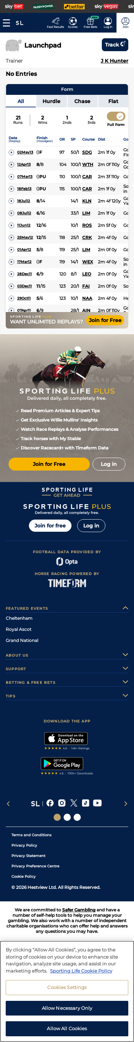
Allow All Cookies (67, 1031)
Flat (113, 101)
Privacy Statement (28, 855)
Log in (91, 525)
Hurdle (51, 101)
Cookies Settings (66, 990)
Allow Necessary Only (67, 1011)
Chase (82, 101)
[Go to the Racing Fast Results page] (55, 23)
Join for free (50, 525)
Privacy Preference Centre (35, 866)
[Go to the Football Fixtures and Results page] (72, 23)
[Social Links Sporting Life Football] (77, 817)
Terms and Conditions (31, 835)
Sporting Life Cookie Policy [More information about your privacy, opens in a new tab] (81, 974)
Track (115, 45)
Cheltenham (19, 618)
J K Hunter (114, 61)
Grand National (22, 640)
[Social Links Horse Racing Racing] (67, 817)
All (21, 101)
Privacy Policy (24, 845)
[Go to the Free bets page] (90, 23)
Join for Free (105, 320)
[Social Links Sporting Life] (57, 817)
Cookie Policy (23, 876)
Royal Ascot (18, 629)
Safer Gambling (78, 909)
